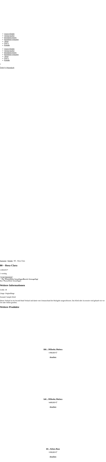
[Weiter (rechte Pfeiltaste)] (3, 457)
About (6, 41)
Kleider (10, 73)
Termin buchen (9, 36)
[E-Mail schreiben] (1, 444)
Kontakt (7, 45)
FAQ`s (6, 43)
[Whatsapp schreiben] (2, 444)
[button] (20, 92)
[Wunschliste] (0, 66)
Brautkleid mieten (10, 38)
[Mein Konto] (0, 64)
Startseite (3, 73)
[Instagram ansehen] (0, 444)
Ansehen (53, 170)
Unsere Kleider (9, 34)
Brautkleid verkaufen (11, 39)
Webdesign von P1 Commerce (10, 452)
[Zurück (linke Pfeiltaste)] (1, 457)
